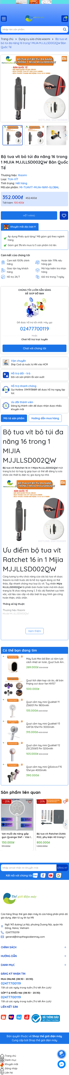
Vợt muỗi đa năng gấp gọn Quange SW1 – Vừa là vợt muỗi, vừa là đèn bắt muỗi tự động (17, 835)
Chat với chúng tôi (34, 348)
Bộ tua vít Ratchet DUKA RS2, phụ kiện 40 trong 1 (51, 835)
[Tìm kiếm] (64, 29)
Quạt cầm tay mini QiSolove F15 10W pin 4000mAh (44, 768)
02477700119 (34, 329)
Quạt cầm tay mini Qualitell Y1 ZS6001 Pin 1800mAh (43, 703)
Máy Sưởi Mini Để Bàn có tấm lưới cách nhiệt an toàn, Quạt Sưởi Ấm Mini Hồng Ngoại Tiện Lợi (45, 660)
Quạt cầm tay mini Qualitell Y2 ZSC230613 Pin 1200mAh (43, 747)
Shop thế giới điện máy (43, 1040)
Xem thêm (34, 631)
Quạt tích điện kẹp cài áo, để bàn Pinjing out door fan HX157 (44, 682)
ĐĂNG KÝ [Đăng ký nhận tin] (62, 867)
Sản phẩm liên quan (21, 792)
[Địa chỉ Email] (34, 867)
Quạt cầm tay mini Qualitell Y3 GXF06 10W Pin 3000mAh (43, 725)
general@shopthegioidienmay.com (25, 936)
